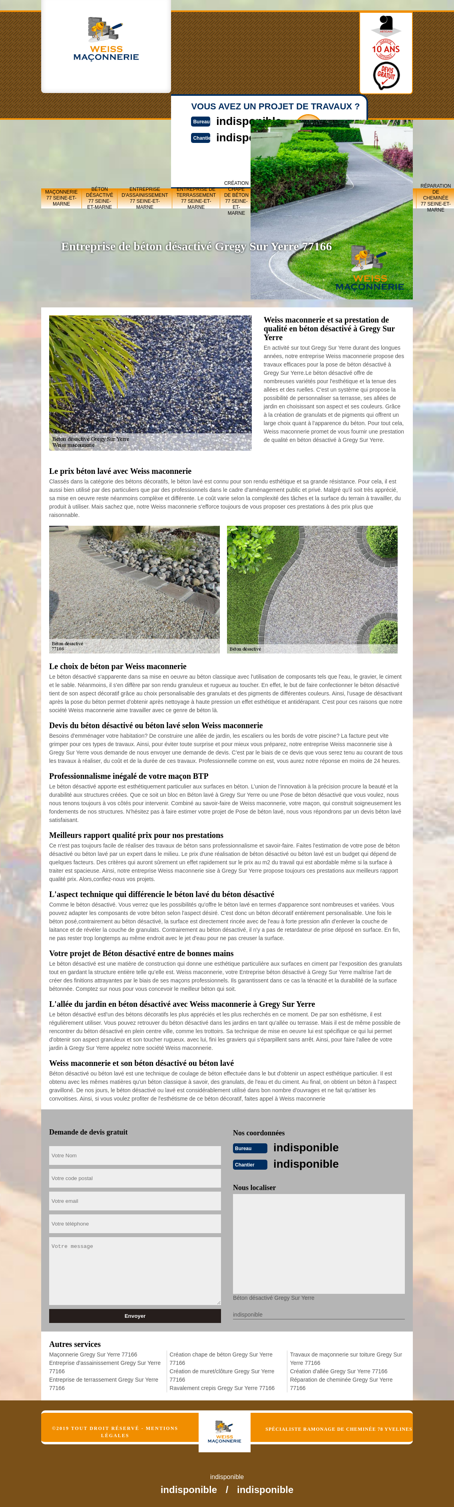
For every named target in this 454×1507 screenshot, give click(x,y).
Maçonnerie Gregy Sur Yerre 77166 (93, 1354)
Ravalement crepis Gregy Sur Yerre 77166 (222, 1387)
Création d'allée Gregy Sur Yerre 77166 (339, 1370)
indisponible (308, 1147)
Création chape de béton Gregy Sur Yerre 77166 (221, 1358)
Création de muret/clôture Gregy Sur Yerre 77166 (221, 1374)
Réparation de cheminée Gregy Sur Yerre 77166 (341, 1383)
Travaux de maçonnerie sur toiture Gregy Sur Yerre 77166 (346, 1358)
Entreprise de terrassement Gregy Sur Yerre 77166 (103, 1383)
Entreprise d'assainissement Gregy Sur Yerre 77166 (105, 1366)
